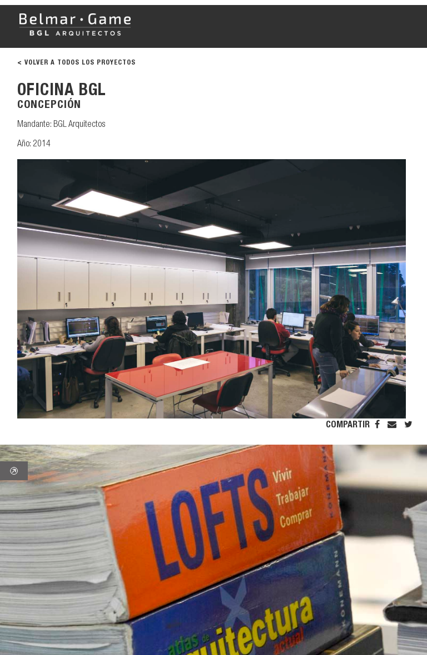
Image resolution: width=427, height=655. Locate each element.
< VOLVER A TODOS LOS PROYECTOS (76, 63)
